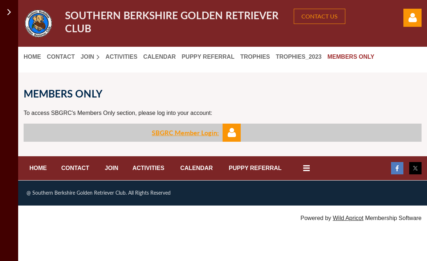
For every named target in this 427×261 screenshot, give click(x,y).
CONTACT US (319, 16)
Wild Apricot (348, 218)
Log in (412, 18)
